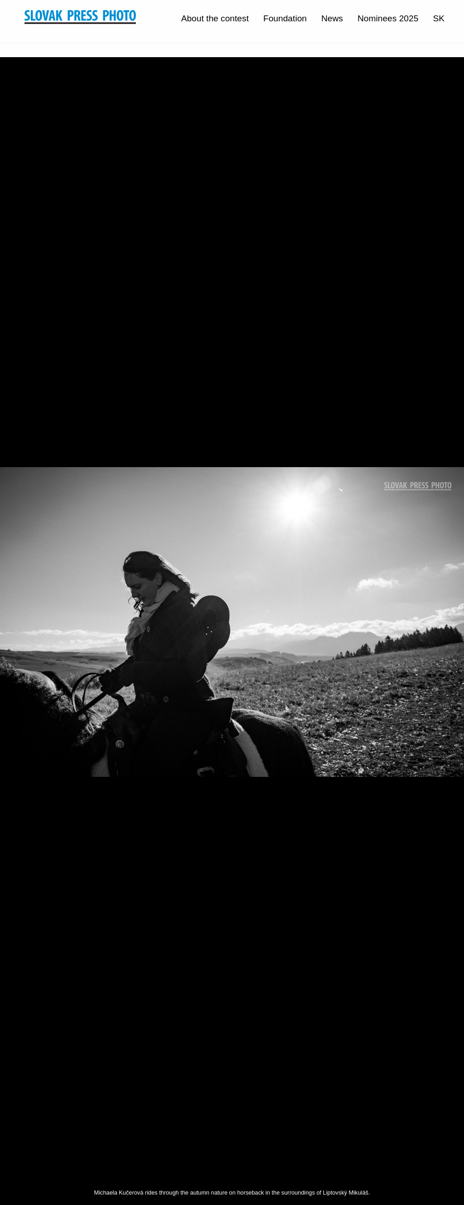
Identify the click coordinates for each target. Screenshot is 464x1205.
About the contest (215, 18)
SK (439, 18)
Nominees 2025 (388, 18)
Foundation (285, 18)
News (332, 18)
